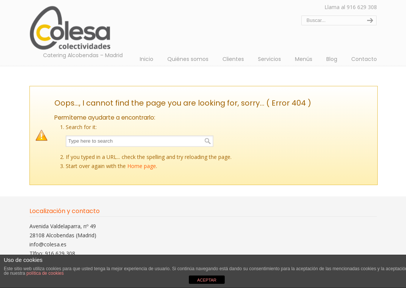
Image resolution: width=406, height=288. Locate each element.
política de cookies (45, 273)
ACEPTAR (206, 280)
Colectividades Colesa (76, 26)
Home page (141, 166)
